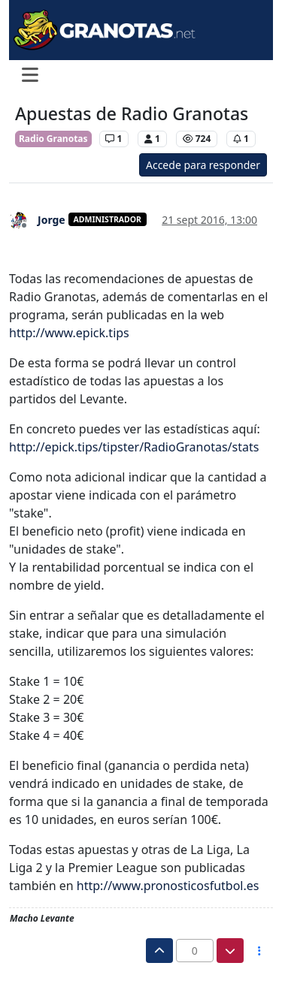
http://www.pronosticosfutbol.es (168, 885)
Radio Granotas (53, 138)
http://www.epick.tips (69, 332)
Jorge (51, 220)
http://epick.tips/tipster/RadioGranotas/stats (134, 447)
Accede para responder (203, 165)
